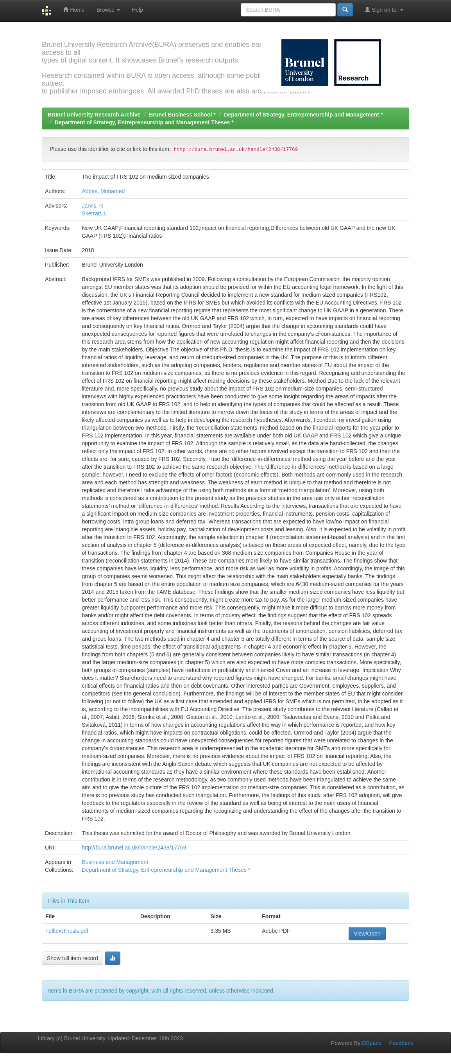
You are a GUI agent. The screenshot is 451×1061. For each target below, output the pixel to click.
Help (137, 10)
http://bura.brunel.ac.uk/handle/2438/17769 (134, 847)
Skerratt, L (94, 213)
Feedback (401, 1043)
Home (73, 9)
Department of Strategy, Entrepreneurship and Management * (303, 114)
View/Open (367, 933)
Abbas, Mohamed (103, 191)
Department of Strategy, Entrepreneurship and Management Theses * (144, 122)
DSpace (371, 1043)
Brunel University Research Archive (94, 114)
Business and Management (115, 862)
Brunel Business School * (182, 114)
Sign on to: (384, 9)
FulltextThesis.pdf (66, 931)
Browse (108, 10)
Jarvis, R (92, 206)
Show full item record (72, 958)
